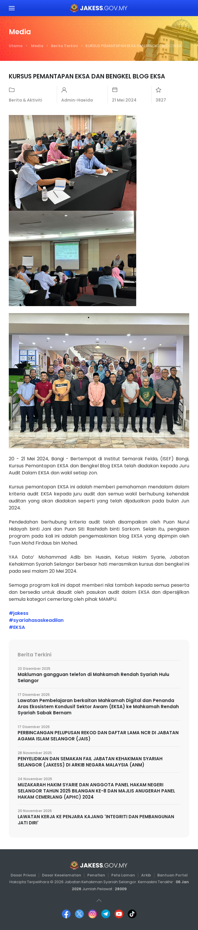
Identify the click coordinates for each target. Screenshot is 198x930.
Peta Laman (122, 875)
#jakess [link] (18, 613)
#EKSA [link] (17, 627)
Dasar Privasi (25, 875)
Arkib (144, 875)
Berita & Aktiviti (25, 100)
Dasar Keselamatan (63, 875)
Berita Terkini (64, 45)
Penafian (96, 875)
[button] (12, 8)
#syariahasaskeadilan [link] (36, 620)
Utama (16, 45)
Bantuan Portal (170, 875)
